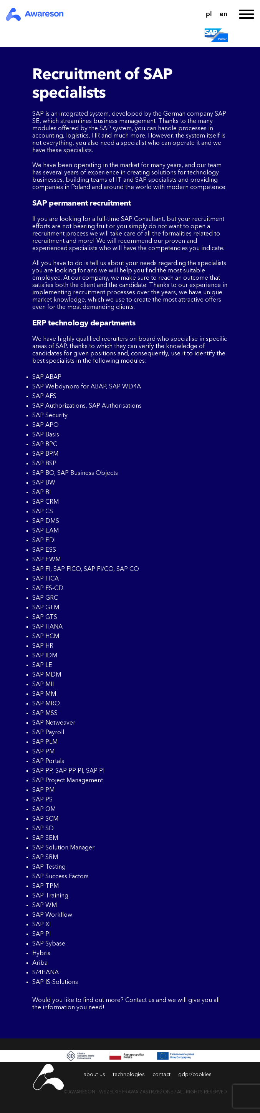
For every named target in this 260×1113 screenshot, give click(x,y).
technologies (129, 1074)
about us (94, 1074)
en (223, 14)
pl (209, 14)
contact (161, 1074)
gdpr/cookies (195, 1074)
